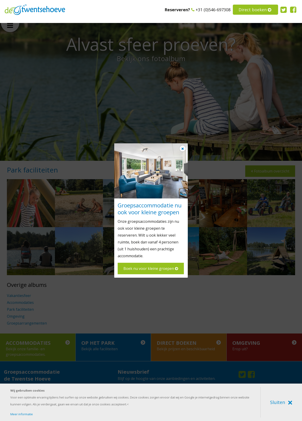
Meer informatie (21, 414)
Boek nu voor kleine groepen (150, 268)
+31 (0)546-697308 (211, 9)
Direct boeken (255, 9)
